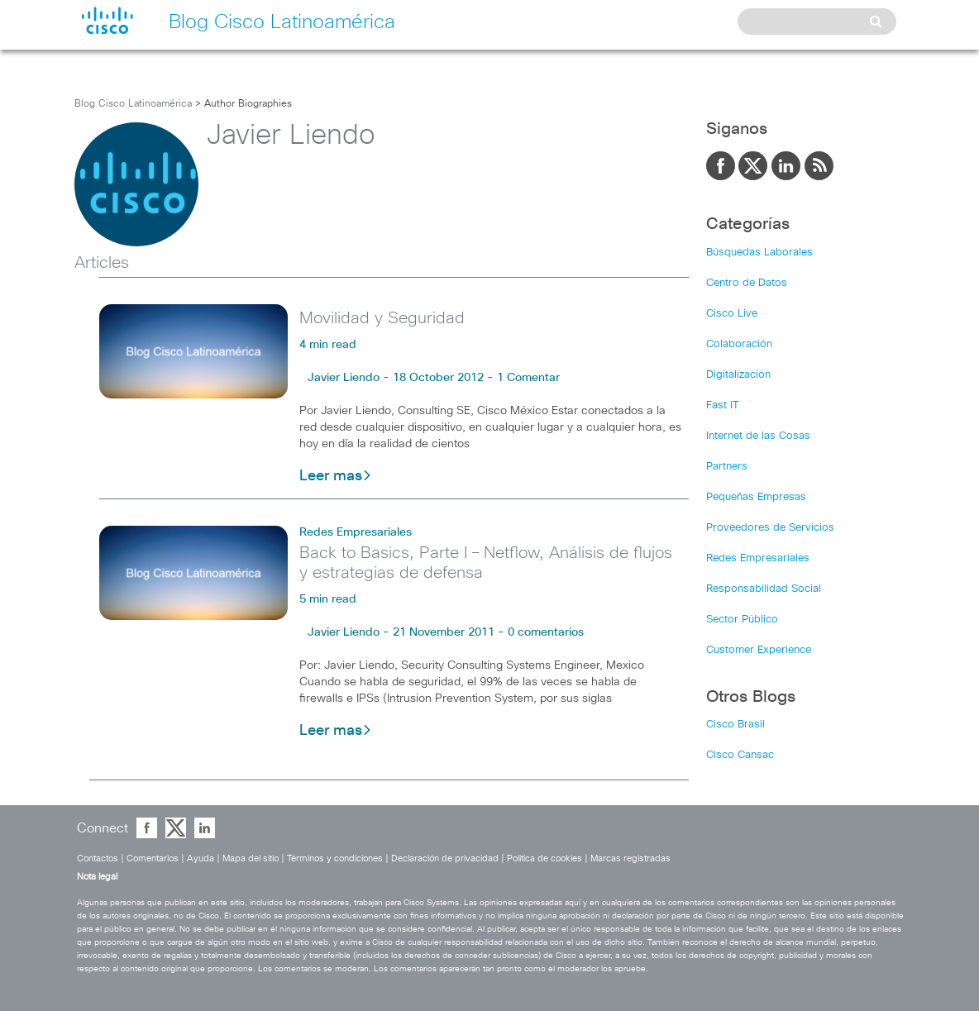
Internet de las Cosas (758, 436)
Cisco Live (731, 313)
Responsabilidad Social (763, 589)
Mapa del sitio (250, 858)
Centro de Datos (746, 283)
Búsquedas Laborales (759, 252)
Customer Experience (758, 650)
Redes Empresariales (355, 532)
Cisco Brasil (735, 724)
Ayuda (200, 858)
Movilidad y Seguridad (382, 318)
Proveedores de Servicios (770, 527)
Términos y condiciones (335, 858)
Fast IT (722, 405)
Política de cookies (544, 858)
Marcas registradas (630, 858)
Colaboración (739, 344)
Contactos (97, 858)
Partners (726, 466)
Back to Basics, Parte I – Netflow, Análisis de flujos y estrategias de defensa (485, 563)
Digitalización (738, 375)
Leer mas (335, 476)
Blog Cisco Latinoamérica (133, 104)
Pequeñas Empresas (756, 497)
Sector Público (742, 619)
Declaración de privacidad (445, 858)
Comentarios (153, 858)
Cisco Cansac (740, 755)
